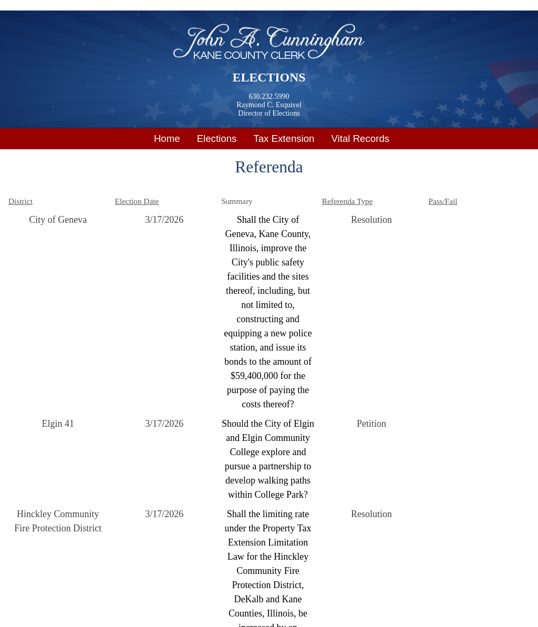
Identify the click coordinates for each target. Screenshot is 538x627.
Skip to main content (39, 7)
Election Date (137, 201)
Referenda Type (347, 201)
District (20, 201)
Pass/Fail (442, 201)
